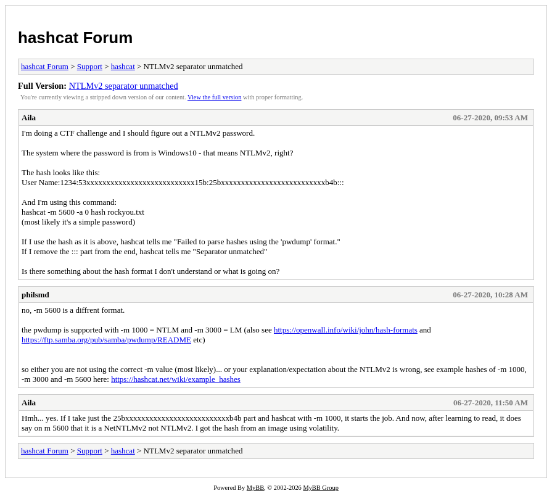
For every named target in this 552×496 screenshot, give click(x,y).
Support (89, 66)
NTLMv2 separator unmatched (123, 86)
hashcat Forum (75, 37)
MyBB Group (320, 487)
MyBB (255, 487)
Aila (29, 117)
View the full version (214, 97)
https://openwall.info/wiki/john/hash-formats (346, 329)
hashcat (123, 66)
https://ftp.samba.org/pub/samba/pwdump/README (106, 339)
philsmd (35, 294)
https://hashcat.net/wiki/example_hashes (176, 379)
